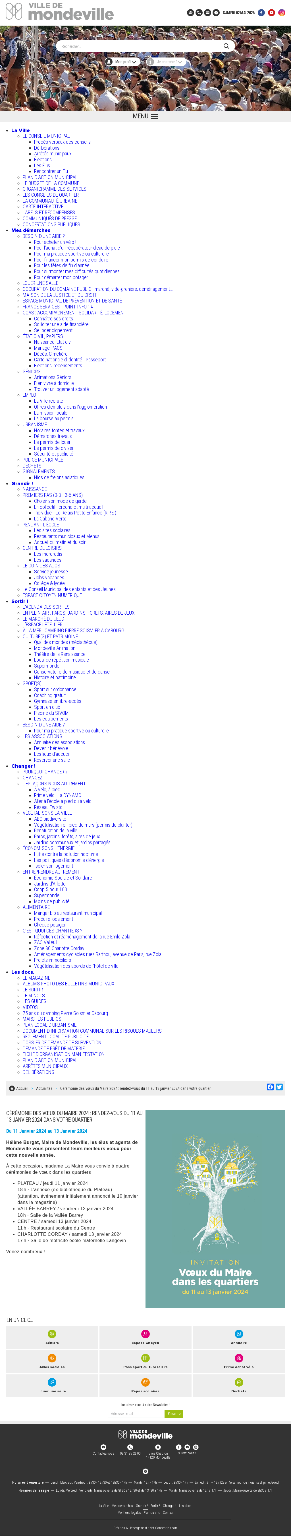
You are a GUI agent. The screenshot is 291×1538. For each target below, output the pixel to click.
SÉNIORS (32, 369)
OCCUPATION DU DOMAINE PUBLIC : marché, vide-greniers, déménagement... (98, 286)
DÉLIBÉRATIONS (38, 1069)
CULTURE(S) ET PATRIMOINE (50, 634)
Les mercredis (48, 551)
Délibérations (46, 145)
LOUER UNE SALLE (40, 280)
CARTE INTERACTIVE (43, 204)
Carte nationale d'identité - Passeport (70, 357)
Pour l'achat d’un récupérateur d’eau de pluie (77, 245)
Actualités (44, 1084)
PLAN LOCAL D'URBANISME (49, 1022)
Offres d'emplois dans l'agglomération (70, 404)
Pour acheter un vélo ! (55, 239)
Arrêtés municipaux (53, 151)
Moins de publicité (52, 898)
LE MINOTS (34, 993)
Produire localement (53, 916)
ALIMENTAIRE (36, 904)
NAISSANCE (35, 486)
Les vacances (47, 557)
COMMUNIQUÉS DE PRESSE (50, 216)
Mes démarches (30, 227)
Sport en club (47, 704)
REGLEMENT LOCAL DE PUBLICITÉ (56, 1034)
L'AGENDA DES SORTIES (46, 604)
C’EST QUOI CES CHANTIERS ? (52, 928)
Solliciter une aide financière (61, 321)
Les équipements (51, 716)
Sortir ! (19, 598)
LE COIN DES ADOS (41, 563)
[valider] (174, 1408)
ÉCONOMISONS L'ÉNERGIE (48, 845)
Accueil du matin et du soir (60, 539)
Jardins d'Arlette (50, 881)
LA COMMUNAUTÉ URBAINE (50, 198)
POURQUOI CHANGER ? (45, 769)
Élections (43, 157)
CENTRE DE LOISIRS (42, 545)
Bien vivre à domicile (54, 380)
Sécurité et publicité (53, 451)
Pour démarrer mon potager (61, 274)
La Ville (20, 127)
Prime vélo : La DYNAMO (57, 792)
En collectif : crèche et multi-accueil (68, 504)
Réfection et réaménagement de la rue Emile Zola (82, 934)
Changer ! (23, 763)
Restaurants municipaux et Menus (66, 533)
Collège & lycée (49, 581)
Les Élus (42, 163)
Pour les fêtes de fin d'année (62, 262)
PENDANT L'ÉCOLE (41, 522)
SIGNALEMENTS (39, 469)
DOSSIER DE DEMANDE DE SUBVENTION (62, 1040)
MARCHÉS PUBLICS (42, 1016)
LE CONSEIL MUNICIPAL (46, 133)
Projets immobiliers (52, 957)
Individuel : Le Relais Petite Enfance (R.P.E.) (75, 510)
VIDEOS (30, 1004)
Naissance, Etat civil (53, 339)
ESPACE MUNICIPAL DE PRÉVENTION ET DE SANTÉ (72, 298)
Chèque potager (50, 922)
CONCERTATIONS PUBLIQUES (51, 222)
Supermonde (46, 663)
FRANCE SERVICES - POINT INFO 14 (58, 304)
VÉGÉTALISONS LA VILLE (47, 810)
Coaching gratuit (50, 692)
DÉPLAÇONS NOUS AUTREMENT (54, 781)
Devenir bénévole (51, 745)
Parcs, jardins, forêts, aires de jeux (67, 834)
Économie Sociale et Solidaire (63, 875)
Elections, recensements (58, 363)
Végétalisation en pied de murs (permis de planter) (83, 822)
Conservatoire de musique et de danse (72, 669)
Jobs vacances (49, 575)
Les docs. (22, 969)
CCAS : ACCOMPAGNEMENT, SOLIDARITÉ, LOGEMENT (74, 310)
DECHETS (32, 463)
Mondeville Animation (54, 645)
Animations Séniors (52, 374)
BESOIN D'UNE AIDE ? (44, 233)
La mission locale (50, 410)
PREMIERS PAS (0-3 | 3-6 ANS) (53, 492)
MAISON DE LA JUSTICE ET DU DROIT (60, 292)
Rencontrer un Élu (51, 168)
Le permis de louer (52, 439)
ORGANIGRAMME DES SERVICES (54, 186)
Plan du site (152, 1507)
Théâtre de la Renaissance (60, 651)
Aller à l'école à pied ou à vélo (63, 798)
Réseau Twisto (48, 804)
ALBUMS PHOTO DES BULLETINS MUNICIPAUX (69, 981)
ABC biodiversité (50, 816)
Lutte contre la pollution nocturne (66, 851)
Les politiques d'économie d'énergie (69, 857)
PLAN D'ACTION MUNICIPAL (50, 174)
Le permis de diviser (54, 445)
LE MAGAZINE (36, 975)
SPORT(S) (32, 680)
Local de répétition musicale (61, 657)
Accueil (22, 1084)
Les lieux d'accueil (52, 751)
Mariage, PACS (48, 345)
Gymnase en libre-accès (57, 698)
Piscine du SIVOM (51, 710)
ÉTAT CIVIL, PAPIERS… (44, 333)
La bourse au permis (54, 416)
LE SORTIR (33, 987)
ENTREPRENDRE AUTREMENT (51, 869)
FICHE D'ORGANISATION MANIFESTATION (64, 1052)
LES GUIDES (34, 998)
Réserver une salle (52, 757)
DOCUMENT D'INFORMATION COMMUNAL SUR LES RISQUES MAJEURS (92, 1028)
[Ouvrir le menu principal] (145, 114)
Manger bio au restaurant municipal (68, 910)
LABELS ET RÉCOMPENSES (49, 210)
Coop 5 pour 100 (50, 887)
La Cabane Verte (50, 516)
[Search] (143, 43)
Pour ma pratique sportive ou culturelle (71, 251)
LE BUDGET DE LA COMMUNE (51, 180)
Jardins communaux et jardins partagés (72, 840)
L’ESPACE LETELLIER (43, 622)
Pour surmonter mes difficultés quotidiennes (77, 268)
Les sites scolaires (52, 527)
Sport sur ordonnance (55, 686)
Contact (168, 1507)
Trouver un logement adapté (61, 386)
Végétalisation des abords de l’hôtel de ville (76, 963)
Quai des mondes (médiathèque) (65, 639)
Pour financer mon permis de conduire (71, 257)
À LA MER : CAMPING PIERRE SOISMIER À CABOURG (73, 628)
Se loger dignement (53, 327)
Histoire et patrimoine (55, 675)
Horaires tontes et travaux (59, 428)
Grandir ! (22, 480)
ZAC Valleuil (45, 939)
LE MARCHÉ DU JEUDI (44, 616)
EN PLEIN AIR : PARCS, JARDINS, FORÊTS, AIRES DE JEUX (79, 610)
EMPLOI (30, 392)
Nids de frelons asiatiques (59, 474)
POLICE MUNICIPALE (43, 457)
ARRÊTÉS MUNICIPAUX (45, 1063)
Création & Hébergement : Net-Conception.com (145, 1522)
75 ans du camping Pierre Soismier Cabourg (65, 1010)
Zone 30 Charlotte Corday (59, 945)
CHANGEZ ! (34, 775)
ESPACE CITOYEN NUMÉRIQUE (52, 592)
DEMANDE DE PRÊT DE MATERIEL (55, 1046)
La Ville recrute (48, 398)
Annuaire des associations (59, 739)
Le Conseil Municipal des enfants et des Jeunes (69, 586)
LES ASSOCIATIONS (42, 733)
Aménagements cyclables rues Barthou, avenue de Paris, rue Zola (97, 951)
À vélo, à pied (47, 787)
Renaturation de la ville (55, 828)
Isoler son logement (53, 863)
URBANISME (35, 422)
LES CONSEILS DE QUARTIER (51, 192)
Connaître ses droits (53, 316)
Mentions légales (129, 1507)
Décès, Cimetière (51, 351)
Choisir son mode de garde (60, 498)
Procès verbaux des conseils (62, 139)
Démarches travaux (53, 433)
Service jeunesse (51, 569)
